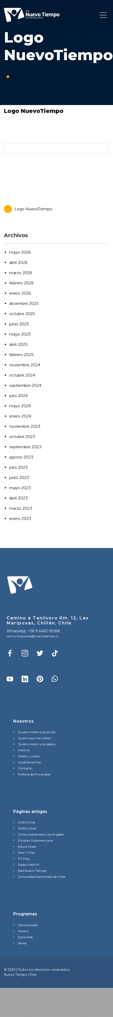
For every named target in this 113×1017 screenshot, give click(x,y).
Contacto (25, 768)
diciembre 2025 (24, 303)
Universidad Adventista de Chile (41, 876)
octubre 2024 (22, 375)
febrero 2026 (21, 282)
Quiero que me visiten (34, 738)
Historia (24, 750)
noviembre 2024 (24, 364)
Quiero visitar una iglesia (36, 744)
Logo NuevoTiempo (33, 208)
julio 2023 (18, 467)
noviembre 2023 (24, 426)
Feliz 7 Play (26, 852)
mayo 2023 (20, 487)
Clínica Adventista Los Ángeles (41, 834)
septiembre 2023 (25, 446)
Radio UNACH (28, 864)
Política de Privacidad (34, 774)
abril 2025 (18, 344)
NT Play (24, 858)
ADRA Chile (27, 828)
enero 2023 (20, 518)
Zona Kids (25, 937)
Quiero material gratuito (37, 732)
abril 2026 (18, 262)
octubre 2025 (22, 313)
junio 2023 (19, 477)
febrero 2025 (21, 354)
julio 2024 (18, 395)
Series (22, 943)
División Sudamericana (35, 840)
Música (23, 931)
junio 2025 (19, 323)
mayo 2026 (20, 252)
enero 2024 (20, 416)
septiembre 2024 (25, 385)
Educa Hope (27, 846)
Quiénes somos (29, 762)
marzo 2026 (20, 272)
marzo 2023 (20, 508)
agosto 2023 (21, 457)
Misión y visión (29, 756)
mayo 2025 (20, 334)
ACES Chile (26, 822)
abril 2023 (18, 498)
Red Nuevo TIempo (32, 870)
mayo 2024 (20, 405)
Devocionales (28, 925)
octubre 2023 (22, 436)
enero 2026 (20, 293)
